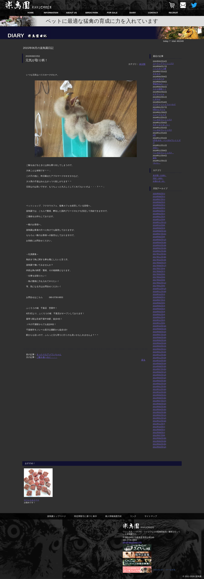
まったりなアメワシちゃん (48, 354)
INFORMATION (51, 12)
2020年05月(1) (159, 194)
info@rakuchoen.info (132, 542)
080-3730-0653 (130, 540)
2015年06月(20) (159, 337)
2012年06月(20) (159, 438)
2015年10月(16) (159, 326)
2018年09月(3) (159, 228)
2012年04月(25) (159, 444)
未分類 (142, 64)
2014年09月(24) (159, 363)
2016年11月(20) (159, 291)
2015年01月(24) (159, 352)
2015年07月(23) (159, 334)
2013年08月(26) (159, 398)
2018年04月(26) (159, 242)
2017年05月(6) (159, 274)
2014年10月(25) (159, 361)
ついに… (156, 163)
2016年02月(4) (159, 314)
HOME (31, 12)
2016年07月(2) (159, 300)
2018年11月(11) (159, 222)
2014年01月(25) (159, 386)
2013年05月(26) (159, 406)
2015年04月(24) (159, 343)
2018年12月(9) (159, 219)
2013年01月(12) (159, 418)
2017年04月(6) (159, 277)
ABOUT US (71, 12)
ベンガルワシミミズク (162, 120)
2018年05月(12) (159, 239)
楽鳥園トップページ (56, 516)
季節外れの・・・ (160, 84)
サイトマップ (151, 516)
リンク (133, 516)
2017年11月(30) (159, 257)
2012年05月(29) (159, 441)
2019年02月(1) (159, 214)
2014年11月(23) (159, 358)
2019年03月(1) (159, 211)
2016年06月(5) (159, 303)
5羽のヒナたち (159, 109)
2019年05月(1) (159, 205)
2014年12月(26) (159, 355)
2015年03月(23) (159, 346)
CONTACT (153, 12)
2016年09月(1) (159, 297)
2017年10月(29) (159, 260)
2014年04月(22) (159, 378)
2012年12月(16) (159, 421)
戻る (143, 360)
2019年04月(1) (159, 208)
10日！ (156, 148)
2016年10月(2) (159, 294)
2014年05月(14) (159, 375)
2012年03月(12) (159, 447)
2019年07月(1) (159, 199)
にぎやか (156, 99)
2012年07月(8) (159, 435)
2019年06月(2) (159, 202)
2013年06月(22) (159, 404)
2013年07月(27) (159, 401)
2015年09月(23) (159, 329)
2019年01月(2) (159, 217)
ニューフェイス (159, 115)
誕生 (155, 158)
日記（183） (158, 178)
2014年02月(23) (159, 383)
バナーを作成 (170, 570)
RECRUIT (173, 12)
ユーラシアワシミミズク (163, 63)
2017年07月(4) (159, 268)
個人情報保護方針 (113, 516)
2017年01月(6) (159, 286)
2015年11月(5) (159, 323)
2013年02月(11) (159, 415)
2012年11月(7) (159, 424)
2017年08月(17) (159, 266)
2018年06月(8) (159, 237)
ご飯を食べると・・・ (46, 357)
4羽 (154, 135)
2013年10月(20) (159, 392)
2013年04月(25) (159, 409)
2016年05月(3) (159, 306)
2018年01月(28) (159, 251)
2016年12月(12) (159, 289)
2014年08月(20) (159, 366)
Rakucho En (158, 570)
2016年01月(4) (159, 317)
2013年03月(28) (159, 412)
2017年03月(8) (159, 280)
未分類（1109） (160, 175)
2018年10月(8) (159, 225)
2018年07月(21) (159, 234)
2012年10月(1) (159, 427)
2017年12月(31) (159, 254)
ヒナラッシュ (158, 94)
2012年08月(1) (159, 432)
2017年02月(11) (159, 283)
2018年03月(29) (159, 245)
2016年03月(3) (159, 311)
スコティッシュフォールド (164, 104)
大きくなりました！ (161, 125)
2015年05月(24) (159, 340)
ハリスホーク (158, 79)
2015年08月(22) (159, 332)
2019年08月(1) (159, 196)
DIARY (132, 12)
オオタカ (156, 74)
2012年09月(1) (159, 429)
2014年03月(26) (159, 381)
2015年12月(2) (159, 320)
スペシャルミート (31, 500)
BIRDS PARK (91, 12)
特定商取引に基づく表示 (85, 516)
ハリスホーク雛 (159, 69)
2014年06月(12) (159, 372)
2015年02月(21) (159, 349)
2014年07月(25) (159, 369)
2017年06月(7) (159, 271)
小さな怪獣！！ (159, 89)
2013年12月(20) (159, 389)
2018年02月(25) (159, 248)
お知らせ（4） (159, 181)
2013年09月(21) (159, 395)
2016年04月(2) (159, 309)
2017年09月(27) (159, 263)
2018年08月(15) (159, 231)
